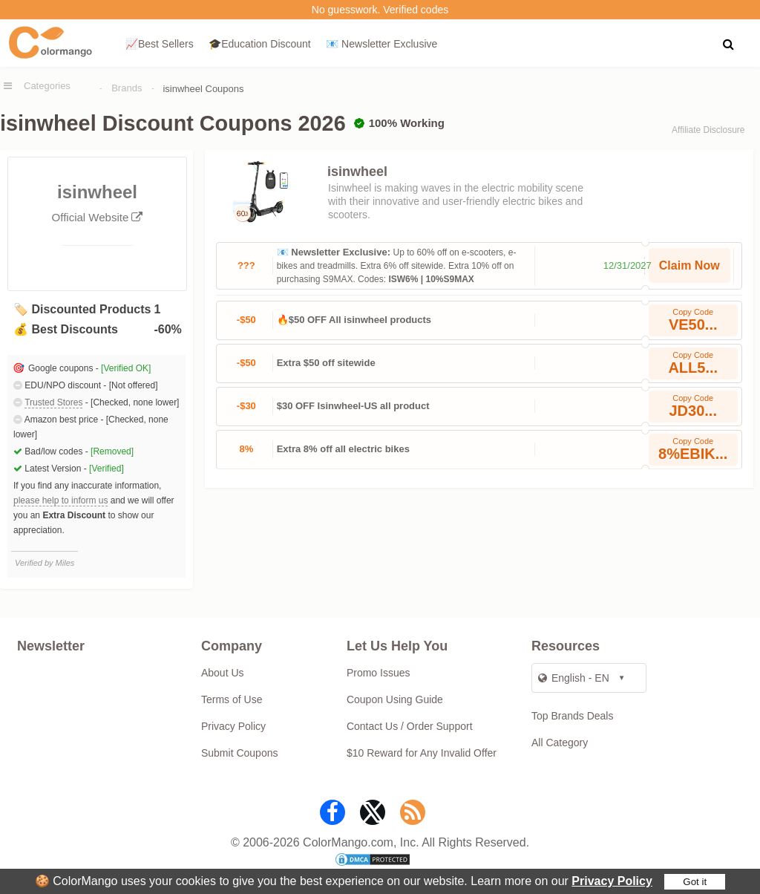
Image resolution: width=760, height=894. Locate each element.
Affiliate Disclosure (708, 130)
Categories (47, 85)
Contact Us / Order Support (410, 726)
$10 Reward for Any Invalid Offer (422, 753)
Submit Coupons (239, 753)
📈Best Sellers (159, 44)
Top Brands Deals (572, 716)
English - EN (573, 678)
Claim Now (689, 265)
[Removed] (112, 451)
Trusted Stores (53, 402)
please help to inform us (60, 500)
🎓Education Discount (260, 44)
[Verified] (106, 468)
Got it (695, 881)
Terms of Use (231, 699)
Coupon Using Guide (395, 699)
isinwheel (357, 171)
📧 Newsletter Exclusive (381, 44)
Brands (126, 88)
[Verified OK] (126, 368)
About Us (222, 673)
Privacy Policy (611, 881)
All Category (559, 742)
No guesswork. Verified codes (380, 10)
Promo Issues (378, 673)
